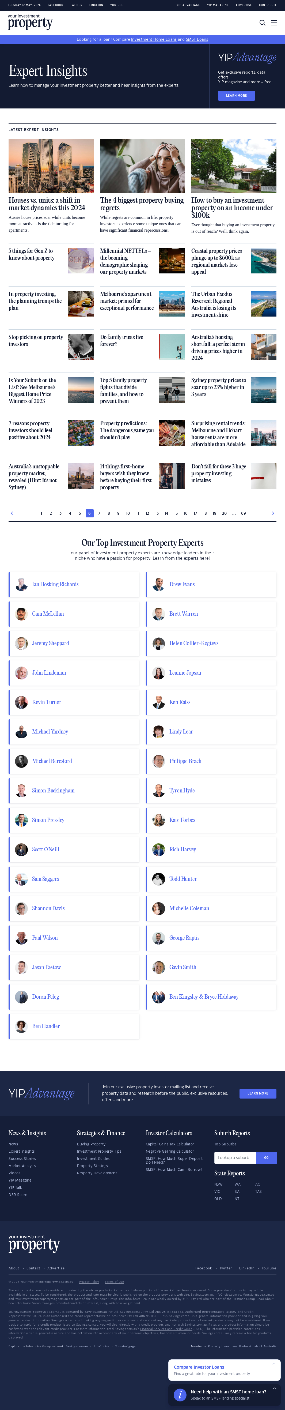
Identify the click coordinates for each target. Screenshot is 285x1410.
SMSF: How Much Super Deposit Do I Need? (174, 1160)
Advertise (244, 5)
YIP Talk (15, 1187)
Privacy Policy (89, 1282)
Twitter (76, 5)
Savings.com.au (77, 1346)
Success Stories (22, 1158)
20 (224, 514)
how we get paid (128, 1303)
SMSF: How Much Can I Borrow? (174, 1169)
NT (237, 1199)
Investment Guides (93, 1158)
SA (237, 1191)
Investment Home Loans (154, 40)
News (13, 1144)
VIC (217, 1191)
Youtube (116, 5)
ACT (258, 1184)
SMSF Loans (197, 40)
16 (186, 514)
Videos (14, 1173)
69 (243, 514)
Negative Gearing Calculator (170, 1151)
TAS (258, 1191)
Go (266, 1157)
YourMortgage (125, 1346)
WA (238, 1184)
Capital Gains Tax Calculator (170, 1144)
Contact (33, 1268)
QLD (218, 1199)
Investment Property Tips (99, 1151)
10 (128, 514)
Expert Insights (22, 1151)
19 (215, 514)
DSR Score (18, 1195)
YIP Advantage (188, 5)
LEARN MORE (236, 95)
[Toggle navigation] (273, 23)
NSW (218, 1184)
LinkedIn (96, 5)
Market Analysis (22, 1166)
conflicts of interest (84, 1303)
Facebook (55, 5)
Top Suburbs (225, 1144)
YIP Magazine (218, 5)
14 (167, 514)
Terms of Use (114, 1282)
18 (205, 514)
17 (195, 514)
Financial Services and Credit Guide (166, 1329)
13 (157, 514)
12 (147, 514)
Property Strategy (92, 1166)
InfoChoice (101, 1346)
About (14, 1268)
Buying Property (91, 1144)
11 (137, 514)
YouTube (269, 1268)
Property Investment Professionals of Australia (242, 1346)
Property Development (97, 1173)
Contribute (268, 5)
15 (176, 514)
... (234, 514)
